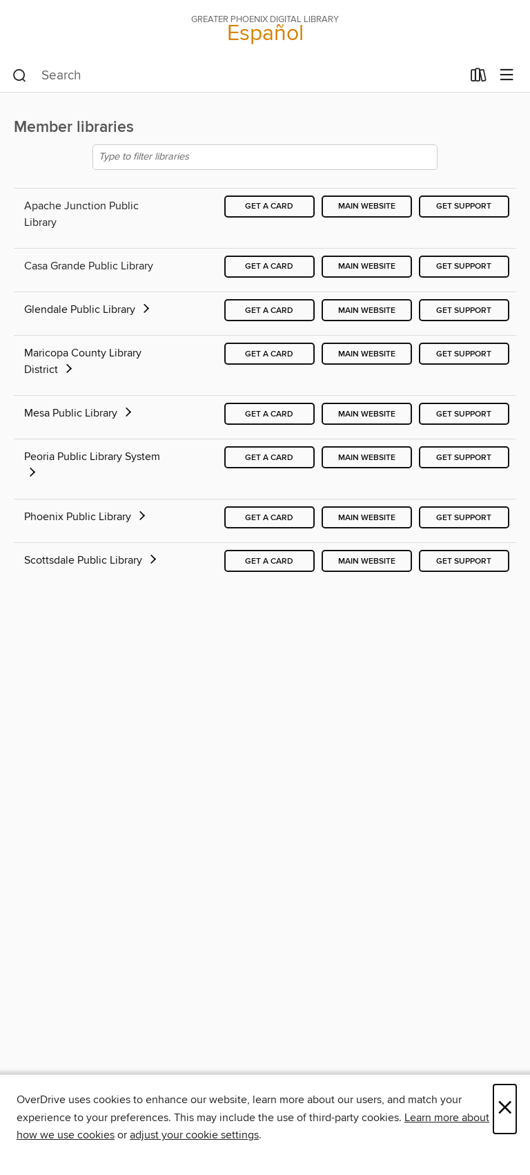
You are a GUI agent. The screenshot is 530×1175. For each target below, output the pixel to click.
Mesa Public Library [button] (79, 413)
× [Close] (504, 1109)
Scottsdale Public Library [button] (91, 560)
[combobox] (237, 76)
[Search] (19, 76)
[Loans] (478, 78)
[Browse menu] (507, 75)
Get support (463, 206)
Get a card (269, 206)
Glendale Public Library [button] (88, 309)
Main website (366, 206)
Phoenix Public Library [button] (86, 517)
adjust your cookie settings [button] (194, 1135)
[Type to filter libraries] (265, 157)
